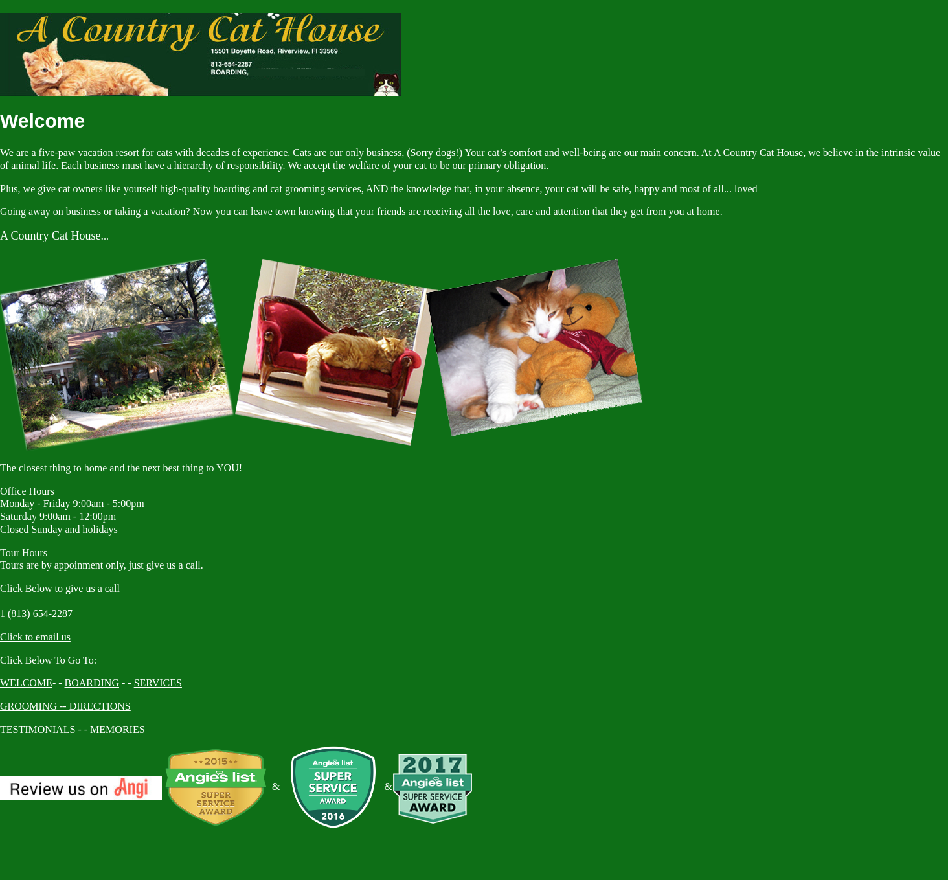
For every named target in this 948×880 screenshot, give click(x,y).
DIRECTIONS (100, 706)
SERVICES (158, 682)
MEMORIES (117, 729)
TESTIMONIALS (37, 729)
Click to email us (35, 636)
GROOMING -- (34, 706)
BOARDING (92, 682)
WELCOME (26, 682)
